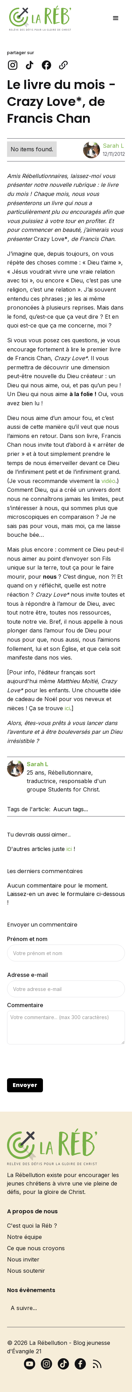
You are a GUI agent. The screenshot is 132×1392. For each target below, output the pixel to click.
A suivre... (24, 1307)
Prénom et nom (27, 938)
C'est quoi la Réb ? (32, 1225)
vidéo (108, 480)
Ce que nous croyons (36, 1248)
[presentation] (60, 1061)
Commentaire (25, 1005)
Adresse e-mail (27, 974)
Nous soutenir (26, 1270)
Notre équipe (24, 1236)
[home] (38, 18)
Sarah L (113, 145)
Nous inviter (23, 1259)
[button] (115, 18)
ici (67, 708)
